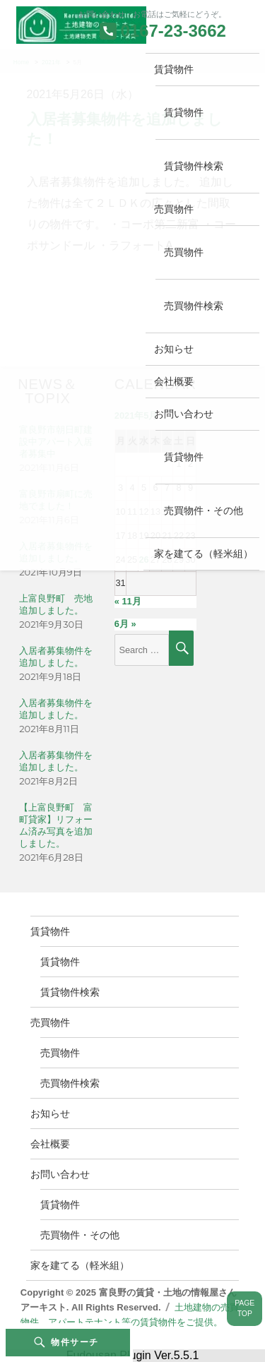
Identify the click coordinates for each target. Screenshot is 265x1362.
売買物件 (174, 209)
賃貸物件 (174, 69)
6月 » (125, 624)
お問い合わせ (183, 413)
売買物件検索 (193, 305)
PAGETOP (244, 1308)
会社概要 (174, 381)
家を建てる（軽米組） (203, 553)
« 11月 (127, 601)
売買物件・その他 (203, 510)
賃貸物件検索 (193, 166)
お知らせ (174, 348)
